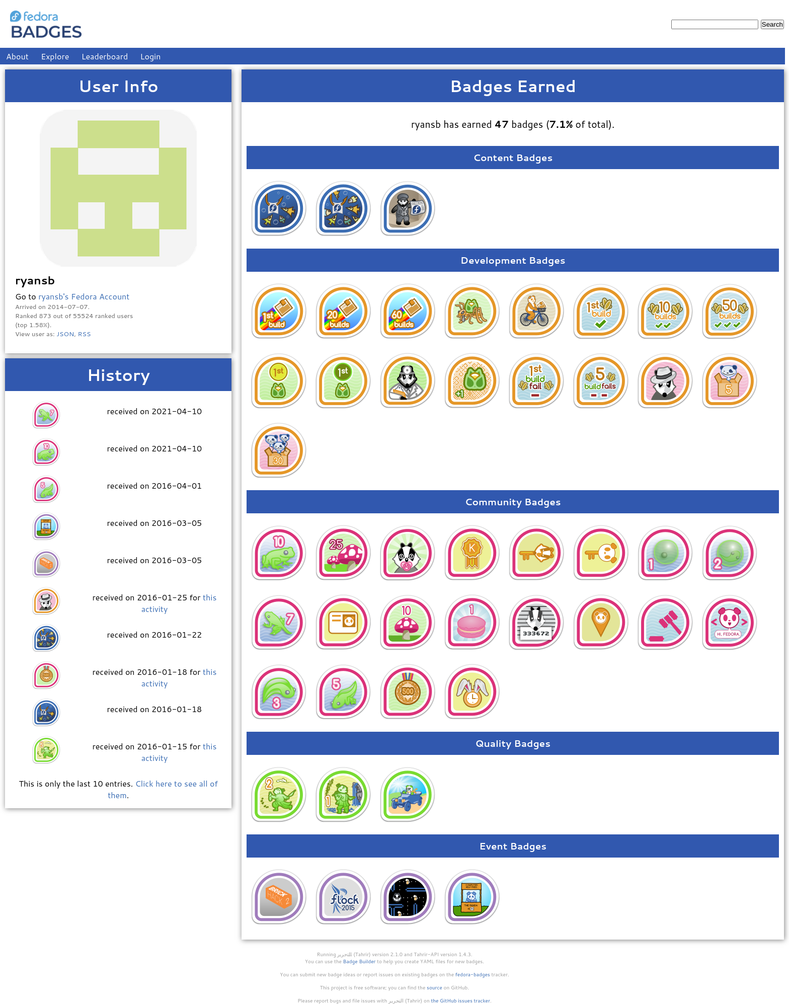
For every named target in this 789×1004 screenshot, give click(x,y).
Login (150, 56)
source (434, 987)
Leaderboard (105, 56)
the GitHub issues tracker (460, 1000)
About (17, 56)
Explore (55, 56)
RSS (84, 333)
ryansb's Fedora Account (83, 296)
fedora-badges (472, 974)
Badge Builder (359, 961)
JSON (65, 333)
